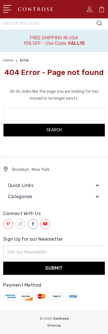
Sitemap (54, 325)
